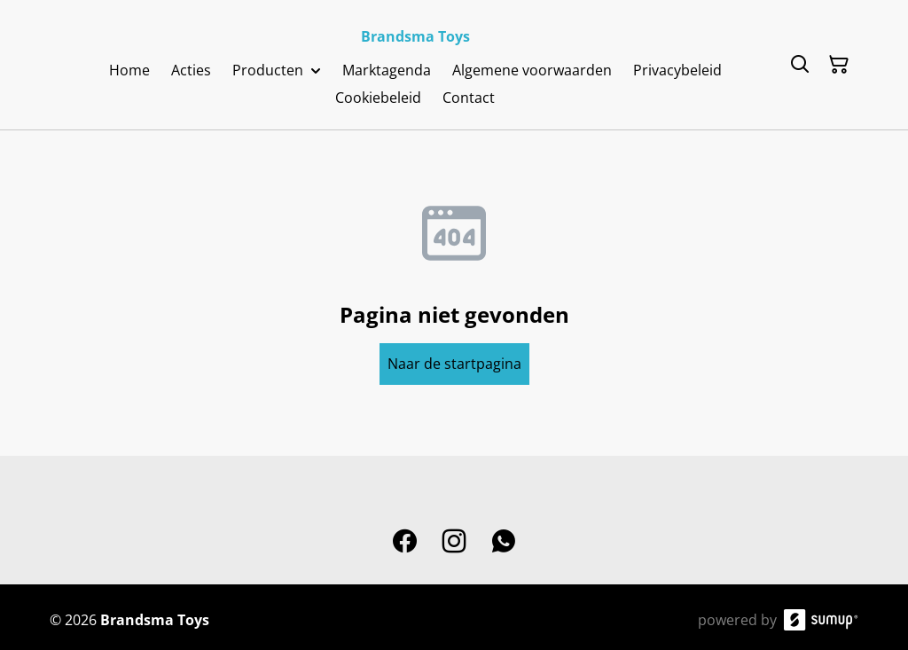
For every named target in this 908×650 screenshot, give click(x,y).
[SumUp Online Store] (821, 619)
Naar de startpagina (454, 363)
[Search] (799, 64)
